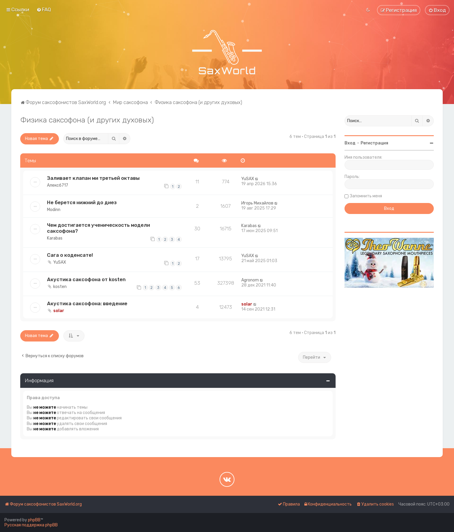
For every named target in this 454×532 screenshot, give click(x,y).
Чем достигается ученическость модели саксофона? (98, 228)
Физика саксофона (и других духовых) (87, 119)
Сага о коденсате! (70, 255)
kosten (60, 286)
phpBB (34, 519)
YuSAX (247, 178)
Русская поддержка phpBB (31, 525)
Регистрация (374, 143)
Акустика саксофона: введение (87, 303)
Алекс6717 (57, 185)
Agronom (250, 280)
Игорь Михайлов (257, 203)
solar (58, 310)
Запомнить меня (366, 196)
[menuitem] (43, 9)
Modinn (53, 209)
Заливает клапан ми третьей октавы (93, 178)
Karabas (54, 238)
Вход (350, 143)
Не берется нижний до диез (82, 202)
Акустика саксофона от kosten (86, 279)
